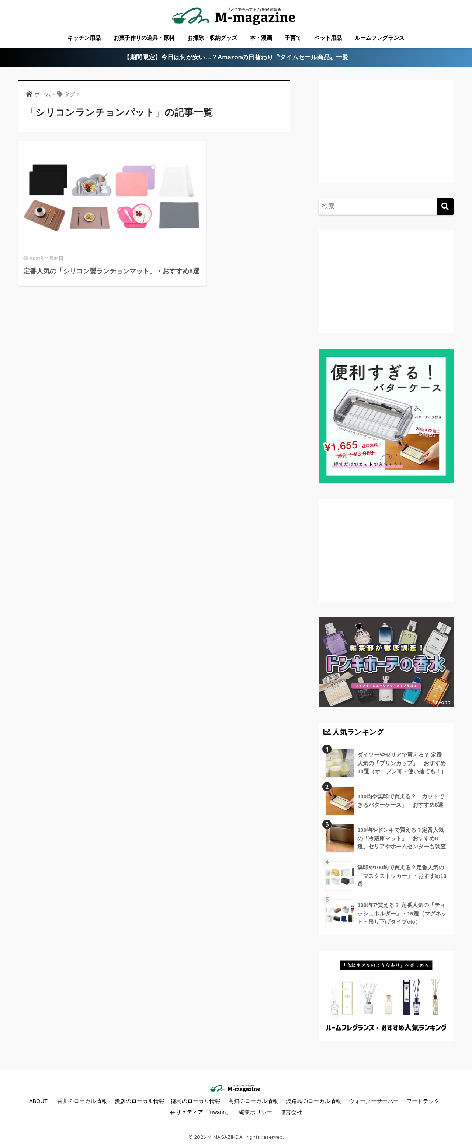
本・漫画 (261, 38)
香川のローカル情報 (82, 1101)
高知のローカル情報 (253, 1101)
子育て (293, 38)
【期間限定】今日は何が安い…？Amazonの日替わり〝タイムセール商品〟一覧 (236, 57)
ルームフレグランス (380, 38)
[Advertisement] (385, 138)
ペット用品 (328, 38)
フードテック (423, 1101)
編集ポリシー (255, 1112)
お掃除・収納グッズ (212, 38)
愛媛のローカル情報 (139, 1101)
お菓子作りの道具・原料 (144, 38)
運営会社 (291, 1112)
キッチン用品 (84, 38)
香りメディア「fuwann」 (201, 1112)
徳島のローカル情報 (196, 1101)
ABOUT (38, 1101)
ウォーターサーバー (374, 1101)
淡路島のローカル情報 (313, 1101)
